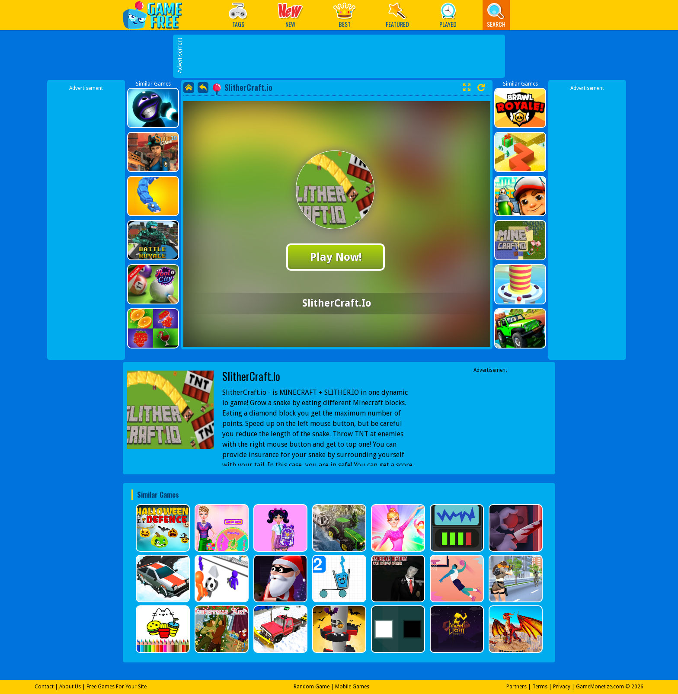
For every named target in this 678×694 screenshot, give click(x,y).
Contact (44, 687)
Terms (539, 687)
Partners (516, 687)
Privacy (561, 687)
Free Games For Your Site (116, 687)
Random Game (311, 687)
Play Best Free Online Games (157, 14)
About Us (70, 687)
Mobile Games (352, 687)
